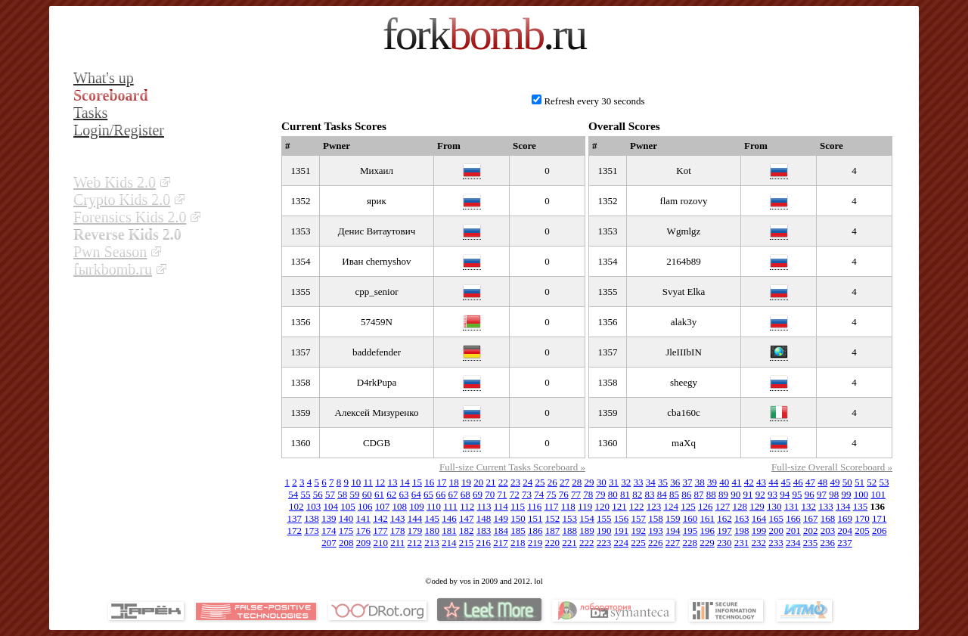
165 (776, 518)
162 (724, 518)
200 (776, 530)
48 (822, 482)
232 (759, 542)
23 (515, 482)
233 (775, 542)
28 (577, 482)
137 (294, 518)
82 (637, 494)
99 (846, 494)
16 (429, 482)
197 (724, 530)
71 (502, 494)
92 (760, 494)
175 (346, 530)
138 (311, 518)
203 (828, 530)
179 (415, 530)
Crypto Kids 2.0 (121, 199)
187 (552, 530)
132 (808, 506)
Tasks (90, 112)
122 (636, 506)
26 (552, 482)
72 (515, 494)
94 (785, 494)
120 (602, 506)
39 (712, 482)
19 (466, 482)
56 (318, 494)
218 (518, 542)
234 (793, 542)
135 (860, 506)
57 (330, 494)
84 (662, 494)
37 (688, 482)
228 (690, 542)
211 (397, 542)
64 (416, 494)
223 (604, 542)
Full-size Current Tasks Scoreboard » (512, 467)
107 (382, 506)
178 (397, 530)
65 (428, 494)
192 (639, 530)
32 (626, 482)
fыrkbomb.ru (112, 269)
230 (724, 542)
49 (835, 482)
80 (613, 494)
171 (879, 518)
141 (363, 518)
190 (604, 530)
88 (711, 494)
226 (655, 542)
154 (586, 518)
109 (416, 506)
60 (367, 494)
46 (798, 482)
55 (305, 494)
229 (707, 542)
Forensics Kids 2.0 (129, 217)
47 (810, 482)
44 (773, 482)
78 (588, 494)
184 (501, 530)
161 (707, 518)
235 (810, 542)
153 (570, 518)
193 (655, 530)
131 (791, 506)
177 (380, 530)
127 (723, 506)
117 (551, 506)
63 (403, 494)
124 (670, 506)
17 (442, 482)
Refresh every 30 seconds (594, 101)
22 (503, 482)
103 (313, 506)
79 (600, 494)
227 (673, 542)
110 (434, 506)
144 (415, 518)
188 (570, 530)
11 (368, 482)
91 (747, 494)
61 (379, 494)
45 (786, 482)
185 (518, 530)
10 (356, 482)
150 (518, 518)
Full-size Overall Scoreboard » (831, 467)
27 (564, 482)
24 (527, 482)
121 (619, 506)
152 (552, 518)
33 (639, 482)
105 (347, 506)
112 (467, 506)
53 (884, 482)
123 (654, 506)
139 (329, 518)
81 (625, 494)
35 (663, 482)
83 (649, 494)
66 (440, 494)
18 (454, 482)
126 (705, 506)
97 (822, 494)
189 (586, 530)
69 (477, 494)
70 (490, 494)
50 (847, 482)
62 (391, 494)
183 (484, 530)
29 (589, 482)
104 (331, 506)
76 (564, 494)
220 (552, 542)
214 (449, 542)
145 (432, 518)
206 (879, 530)
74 (539, 494)
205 (862, 530)
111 (450, 506)
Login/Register (118, 130)
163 (741, 518)
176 (363, 530)
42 (749, 482)
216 (484, 542)
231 (741, 542)
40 (724, 482)
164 (759, 518)
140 (346, 518)
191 (621, 530)
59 (354, 494)
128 (739, 506)
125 (688, 506)
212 (415, 542)
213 (431, 542)
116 (534, 506)
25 (540, 482)
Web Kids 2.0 (114, 182)
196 (707, 530)
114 (501, 506)
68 (465, 494)
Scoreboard (110, 95)
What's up (103, 78)
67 (453, 494)
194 (673, 530)
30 (602, 482)
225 (638, 542)
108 (400, 506)
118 (568, 506)
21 (491, 482)
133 (825, 506)
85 (674, 494)
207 (329, 542)
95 (797, 494)
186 (535, 530)
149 (501, 518)
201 (793, 530)
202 (810, 530)
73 (527, 494)
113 (483, 506)
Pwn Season (110, 252)
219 (535, 542)
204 (845, 530)
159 (673, 518)
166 (793, 518)
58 (342, 494)
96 (809, 494)
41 (737, 482)
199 (759, 530)
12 (380, 482)
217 (500, 542)
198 (741, 530)
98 (834, 494)
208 (346, 542)
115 (517, 506)
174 (329, 530)
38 (700, 482)
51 (859, 482)
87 (698, 494)
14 (405, 482)
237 (844, 542)
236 (828, 542)
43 (761, 482)
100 (861, 494)
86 (686, 494)
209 (363, 542)
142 (380, 518)
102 (296, 506)
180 (432, 530)
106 (365, 506)
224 (621, 542)
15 (417, 482)
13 (393, 482)
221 (569, 542)
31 (614, 482)
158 (655, 518)
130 (774, 506)
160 (690, 518)
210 (380, 542)
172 (294, 530)
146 (449, 518)
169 (845, 518)
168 (828, 518)
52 (871, 482)
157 (639, 518)
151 (535, 518)
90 (735, 494)
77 (576, 494)
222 (586, 542)
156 (621, 518)
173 (311, 530)
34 (651, 482)
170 (862, 518)
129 (757, 506)
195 (690, 530)
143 (397, 518)
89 (723, 494)
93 (772, 494)
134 (843, 506)
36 (675, 482)
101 (878, 494)
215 (466, 542)
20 (478, 482)
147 (466, 518)
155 (604, 518)
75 (551, 494)
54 (293, 494)
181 (449, 530)
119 (585, 506)
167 (810, 518)
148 (484, 518)
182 (466, 530)
